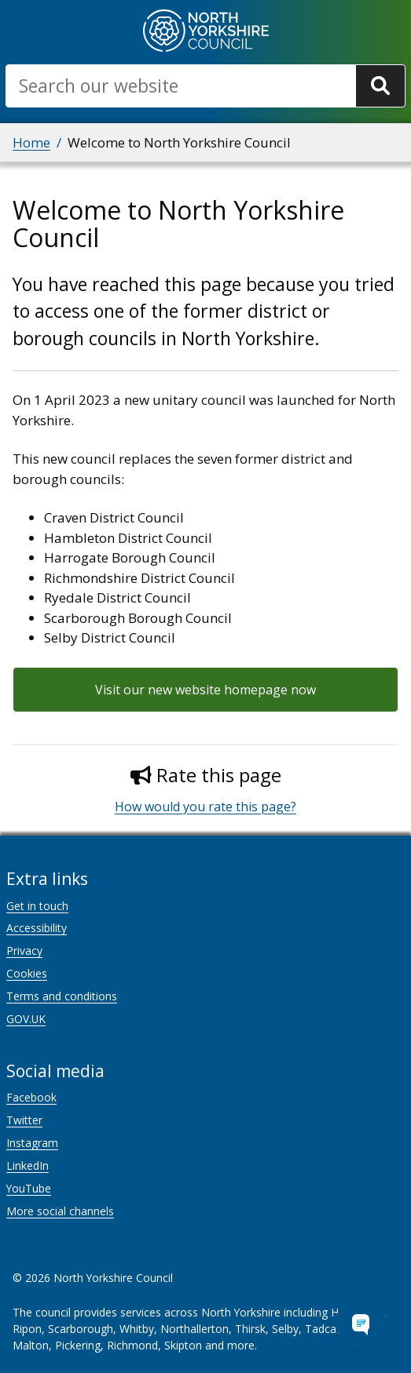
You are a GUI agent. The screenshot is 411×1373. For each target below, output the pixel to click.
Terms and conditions (61, 996)
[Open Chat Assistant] (361, 1323)
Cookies (26, 973)
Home (31, 142)
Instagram (32, 1142)
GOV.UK (26, 1018)
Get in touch (37, 905)
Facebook (31, 1097)
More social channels (60, 1211)
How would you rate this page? (205, 806)
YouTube (28, 1188)
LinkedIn (27, 1165)
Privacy (24, 950)
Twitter (24, 1120)
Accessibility (36, 927)
